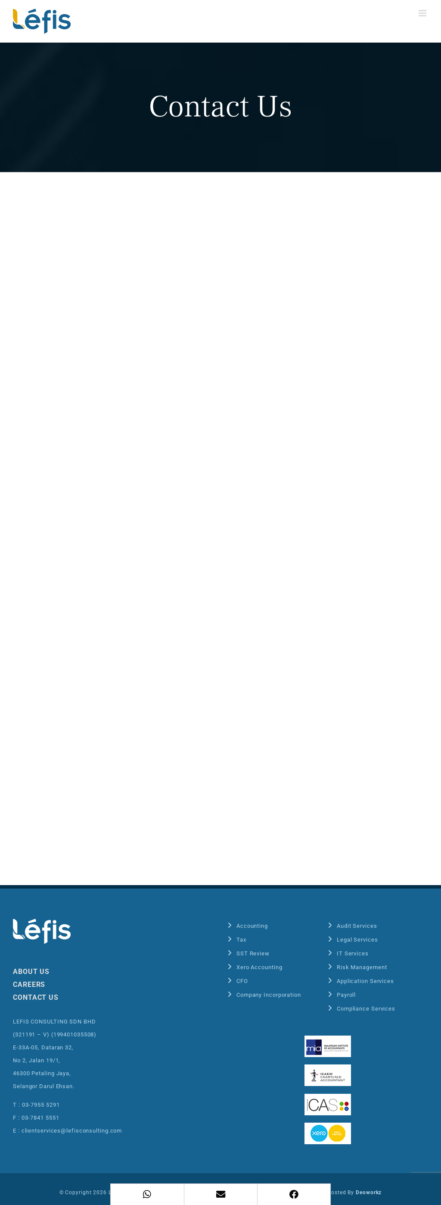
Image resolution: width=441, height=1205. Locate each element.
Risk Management (362, 967)
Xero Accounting (259, 967)
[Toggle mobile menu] (423, 13)
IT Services (353, 953)
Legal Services (357, 939)
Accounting (252, 926)
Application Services (365, 981)
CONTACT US (36, 997)
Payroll (346, 995)
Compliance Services (366, 1008)
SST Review (253, 953)
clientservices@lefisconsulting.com (72, 1130)
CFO (242, 981)
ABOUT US (31, 971)
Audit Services (357, 926)
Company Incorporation (268, 995)
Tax (241, 939)
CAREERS (29, 984)
